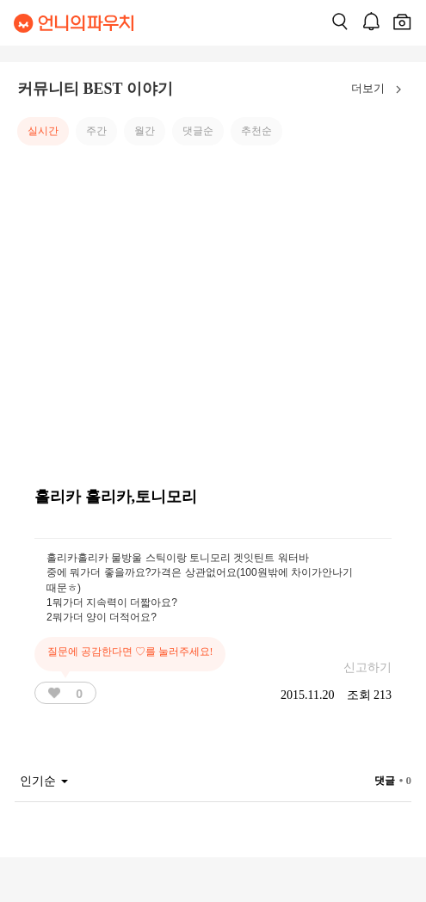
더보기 (380, 89)
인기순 (44, 781)
